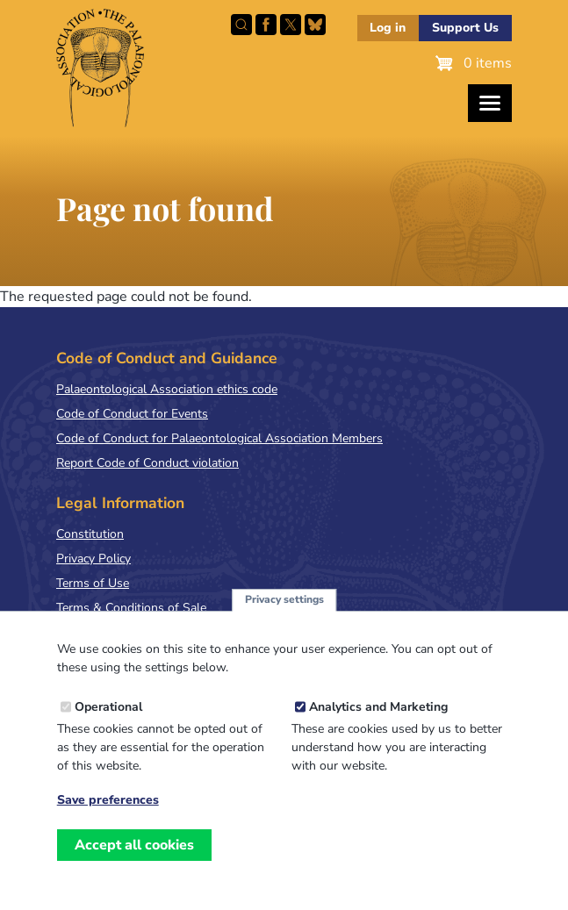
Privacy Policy (93, 558)
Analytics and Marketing (378, 707)
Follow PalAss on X (290, 24)
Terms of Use (92, 583)
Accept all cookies (134, 845)
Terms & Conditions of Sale (131, 607)
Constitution (90, 534)
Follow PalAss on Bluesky (315, 24)
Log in (388, 27)
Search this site (241, 24)
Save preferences (108, 800)
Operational (108, 707)
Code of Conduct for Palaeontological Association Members (219, 438)
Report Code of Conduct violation (147, 463)
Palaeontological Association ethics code (166, 389)
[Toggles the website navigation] (490, 103)
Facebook (266, 24)
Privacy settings (284, 599)
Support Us (465, 27)
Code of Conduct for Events (132, 413)
